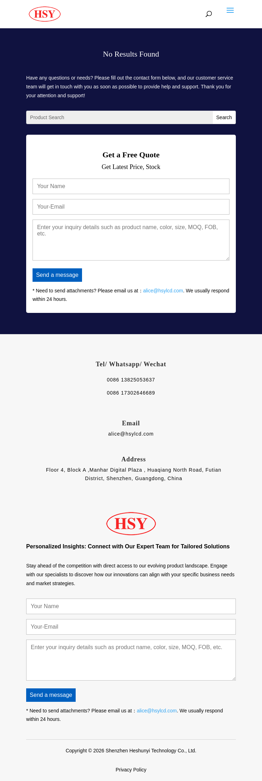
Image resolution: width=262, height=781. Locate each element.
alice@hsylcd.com (163, 290)
